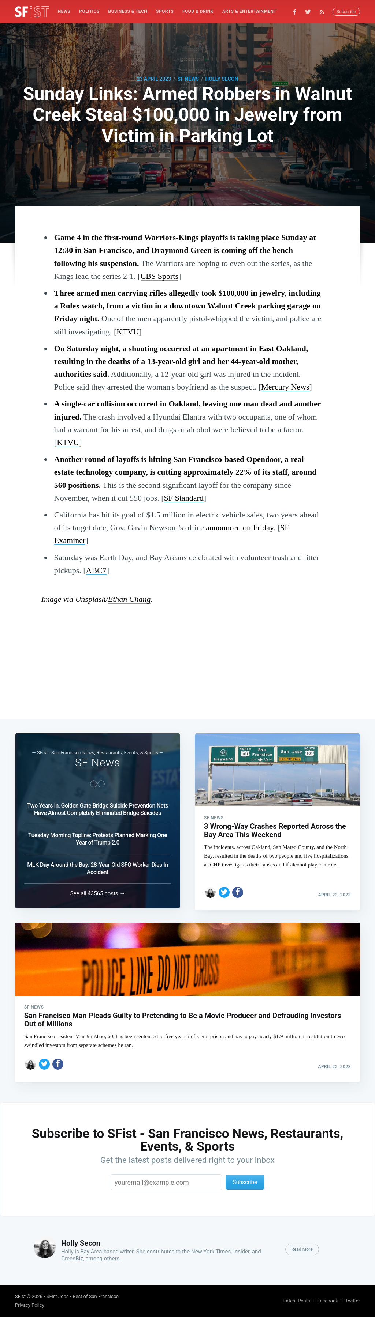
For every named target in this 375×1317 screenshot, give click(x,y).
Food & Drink (198, 11)
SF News (188, 79)
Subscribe (346, 11)
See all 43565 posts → (97, 891)
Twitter (352, 1300)
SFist (20, 1296)
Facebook (327, 1300)
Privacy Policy (29, 1305)
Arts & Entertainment (249, 11)
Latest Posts (296, 1300)
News (64, 11)
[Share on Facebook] (237, 888)
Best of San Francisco (96, 1296)
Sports (165, 11)
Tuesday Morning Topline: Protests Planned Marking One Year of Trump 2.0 (97, 837)
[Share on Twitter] (224, 888)
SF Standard (184, 497)
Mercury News (285, 386)
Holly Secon (221, 79)
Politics (89, 11)
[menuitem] (64, 11)
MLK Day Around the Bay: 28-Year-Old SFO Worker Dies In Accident (97, 866)
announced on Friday (239, 527)
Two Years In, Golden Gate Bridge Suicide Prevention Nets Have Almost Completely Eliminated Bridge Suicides (97, 807)
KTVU (127, 331)
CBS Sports (159, 276)
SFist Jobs (58, 1296)
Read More (302, 1249)
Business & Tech (128, 11)
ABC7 (96, 570)
